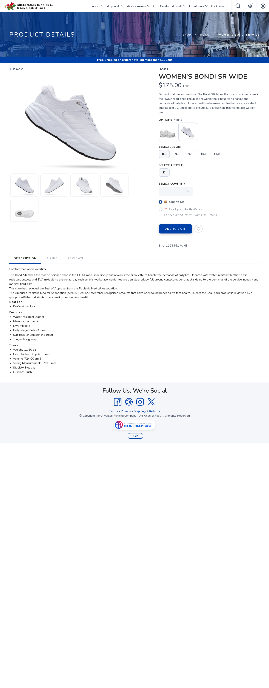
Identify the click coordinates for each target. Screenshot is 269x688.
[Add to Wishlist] (198, 229)
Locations (196, 6)
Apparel (113, 6)
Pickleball (219, 6)
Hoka (204, 35)
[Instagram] (140, 402)
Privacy (126, 411)
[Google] (128, 402)
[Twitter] (151, 402)
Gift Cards (161, 6)
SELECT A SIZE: (170, 147)
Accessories (136, 6)
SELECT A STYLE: (171, 165)
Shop (187, 35)
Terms (113, 411)
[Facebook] (117, 402)
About (177, 6)
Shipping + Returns (147, 411)
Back (16, 69)
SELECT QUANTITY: (172, 184)
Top (135, 436)
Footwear (92, 6)
